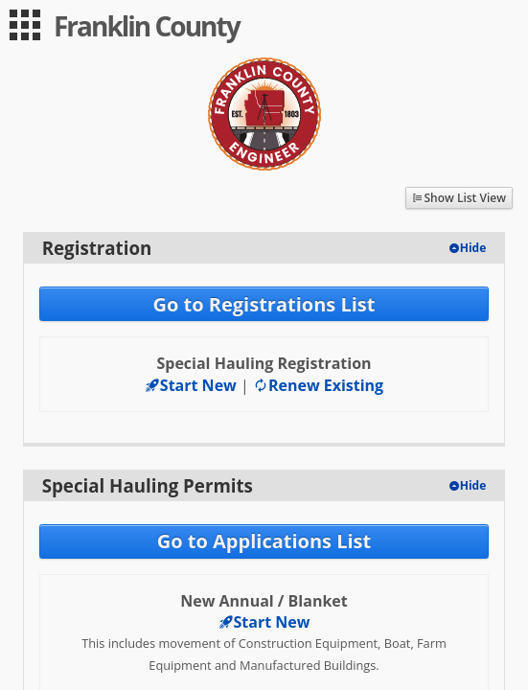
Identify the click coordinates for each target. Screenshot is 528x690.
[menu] (25, 25)
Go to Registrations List (263, 304)
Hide (473, 248)
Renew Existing (318, 385)
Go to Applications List (264, 541)
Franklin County (147, 26)
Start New (191, 385)
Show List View (465, 198)
